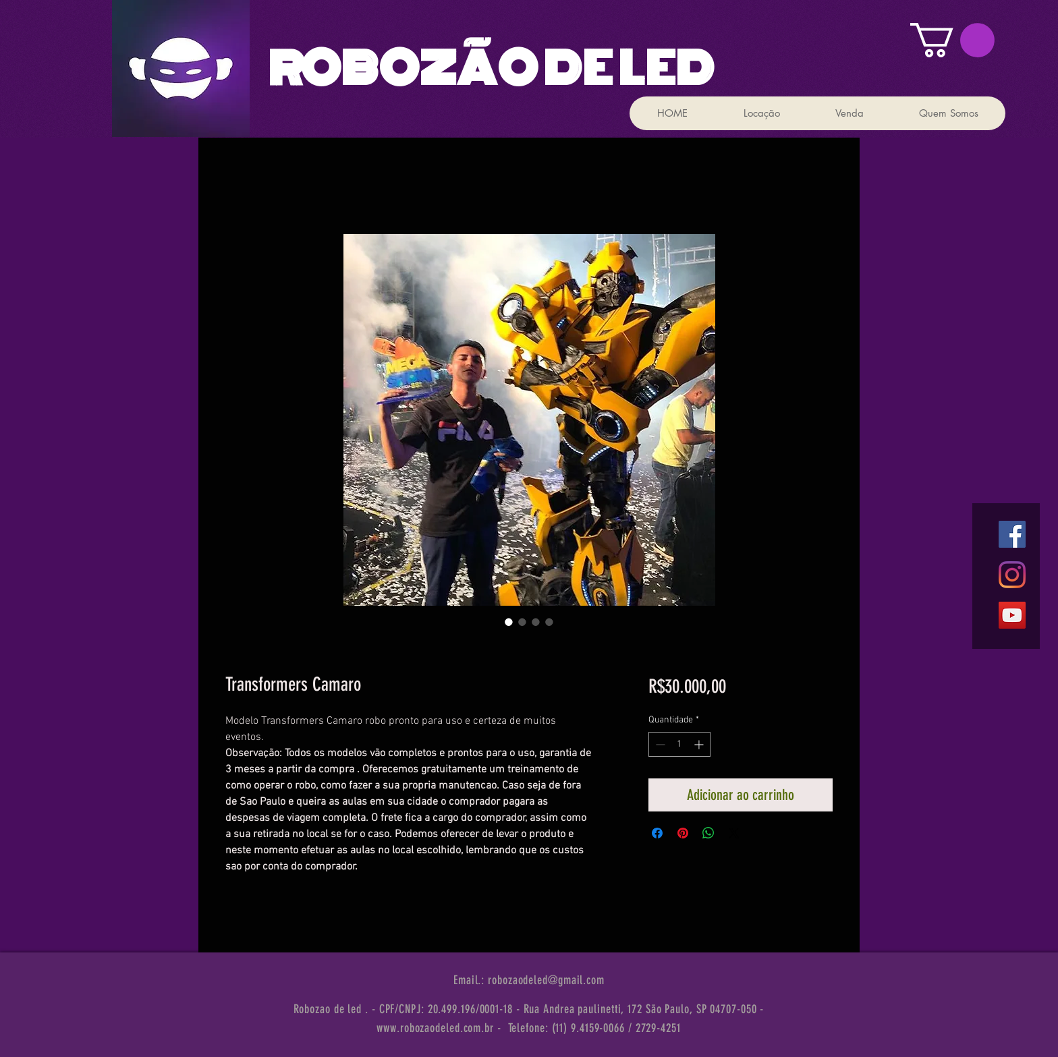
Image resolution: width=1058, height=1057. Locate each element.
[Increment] (700, 744)
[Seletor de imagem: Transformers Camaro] (509, 622)
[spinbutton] (679, 744)
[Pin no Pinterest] (683, 833)
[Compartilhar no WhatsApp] (708, 833)
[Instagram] (1012, 574)
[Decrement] (658, 744)
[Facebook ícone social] (1012, 534)
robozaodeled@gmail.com (546, 980)
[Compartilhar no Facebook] (657, 833)
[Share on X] (734, 833)
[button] (952, 40)
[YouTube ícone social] (1012, 615)
